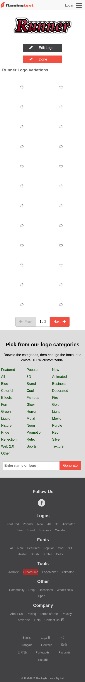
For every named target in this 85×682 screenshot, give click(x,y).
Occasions (46, 590)
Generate (70, 465)
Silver (56, 439)
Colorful (7, 390)
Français (24, 645)
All (3, 377)
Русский (62, 652)
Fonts (43, 539)
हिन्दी (62, 645)
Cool (30, 390)
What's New (65, 590)
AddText (13, 572)
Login (69, 5)
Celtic (60, 554)
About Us (16, 614)
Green (6, 411)
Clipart (41, 596)
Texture (57, 446)
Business (59, 384)
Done (38, 59)
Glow (30, 404)
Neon (31, 425)
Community (17, 590)
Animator (67, 572)
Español (41, 660)
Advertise (24, 620)
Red (55, 432)
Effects (6, 397)
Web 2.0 (7, 446)
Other (5, 453)
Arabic (22, 554)
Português (41, 652)
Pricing (31, 614)
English (25, 637)
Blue (4, 384)
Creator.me (30, 572)
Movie (56, 418)
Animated (59, 377)
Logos (43, 515)
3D (29, 377)
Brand (31, 384)
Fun (4, 404)
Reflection (9, 439)
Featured (8, 370)
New (55, 370)
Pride (5, 432)
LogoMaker (50, 572)
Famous (33, 397)
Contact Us (54, 620)
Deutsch (44, 645)
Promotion (34, 432)
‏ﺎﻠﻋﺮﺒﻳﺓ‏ (43, 637)
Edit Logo (41, 48)
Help (31, 590)
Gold (56, 404)
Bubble (47, 554)
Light (56, 411)
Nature (6, 425)
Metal (31, 418)
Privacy (67, 614)
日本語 (20, 652)
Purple (57, 425)
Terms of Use (49, 614)
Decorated (60, 390)
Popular (33, 370)
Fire (55, 397)
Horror (31, 411)
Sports (32, 446)
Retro (31, 439)
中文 (60, 637)
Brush (35, 554)
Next (59, 321)
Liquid (5, 418)
